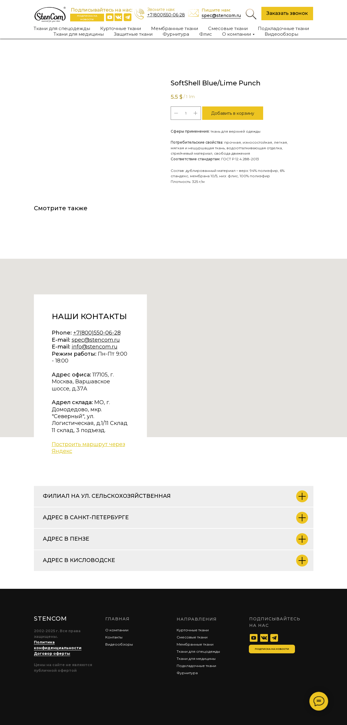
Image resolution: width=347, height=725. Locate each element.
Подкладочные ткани (283, 28)
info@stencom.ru (94, 346)
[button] (287, 13)
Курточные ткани (120, 28)
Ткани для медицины (79, 34)
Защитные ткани (133, 34)
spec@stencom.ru (221, 15)
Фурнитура (176, 34)
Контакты (114, 637)
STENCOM (50, 618)
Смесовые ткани (228, 28)
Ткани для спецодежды (62, 28)
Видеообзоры (281, 34)
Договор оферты (52, 653)
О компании (116, 630)
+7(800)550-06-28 (166, 15)
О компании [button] (236, 34)
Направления (197, 619)
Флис (205, 34)
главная (117, 619)
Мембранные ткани (174, 28)
